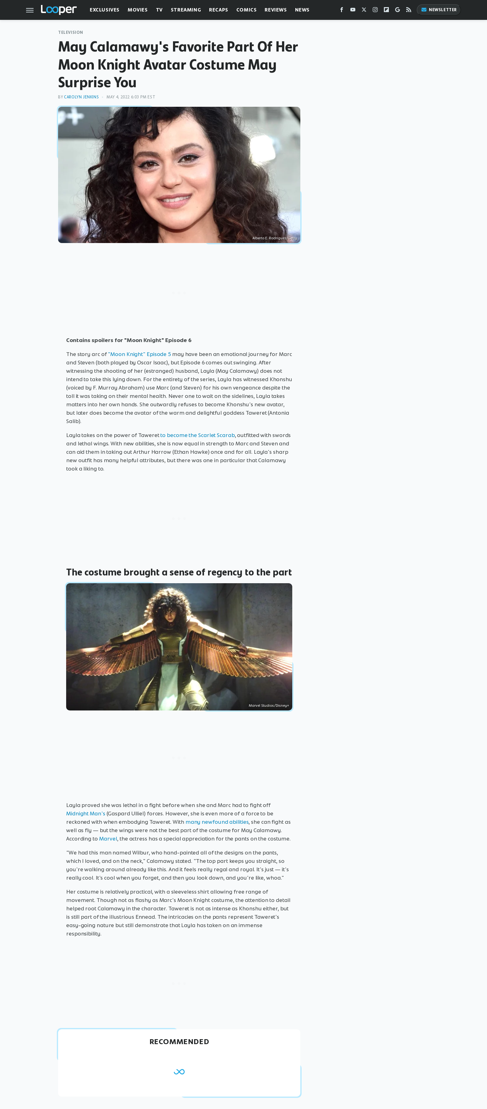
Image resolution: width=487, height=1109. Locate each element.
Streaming (186, 10)
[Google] (397, 11)
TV (159, 10)
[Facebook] (342, 11)
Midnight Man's (85, 813)
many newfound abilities (217, 822)
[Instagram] (375, 11)
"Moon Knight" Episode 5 (139, 354)
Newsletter (439, 9)
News (302, 10)
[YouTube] (353, 11)
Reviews (276, 10)
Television (70, 32)
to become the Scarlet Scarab (197, 435)
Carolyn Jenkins (81, 97)
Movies (138, 10)
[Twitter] (364, 11)
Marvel (108, 838)
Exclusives (105, 10)
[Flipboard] (386, 11)
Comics (246, 10)
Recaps (218, 10)
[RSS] (409, 11)
